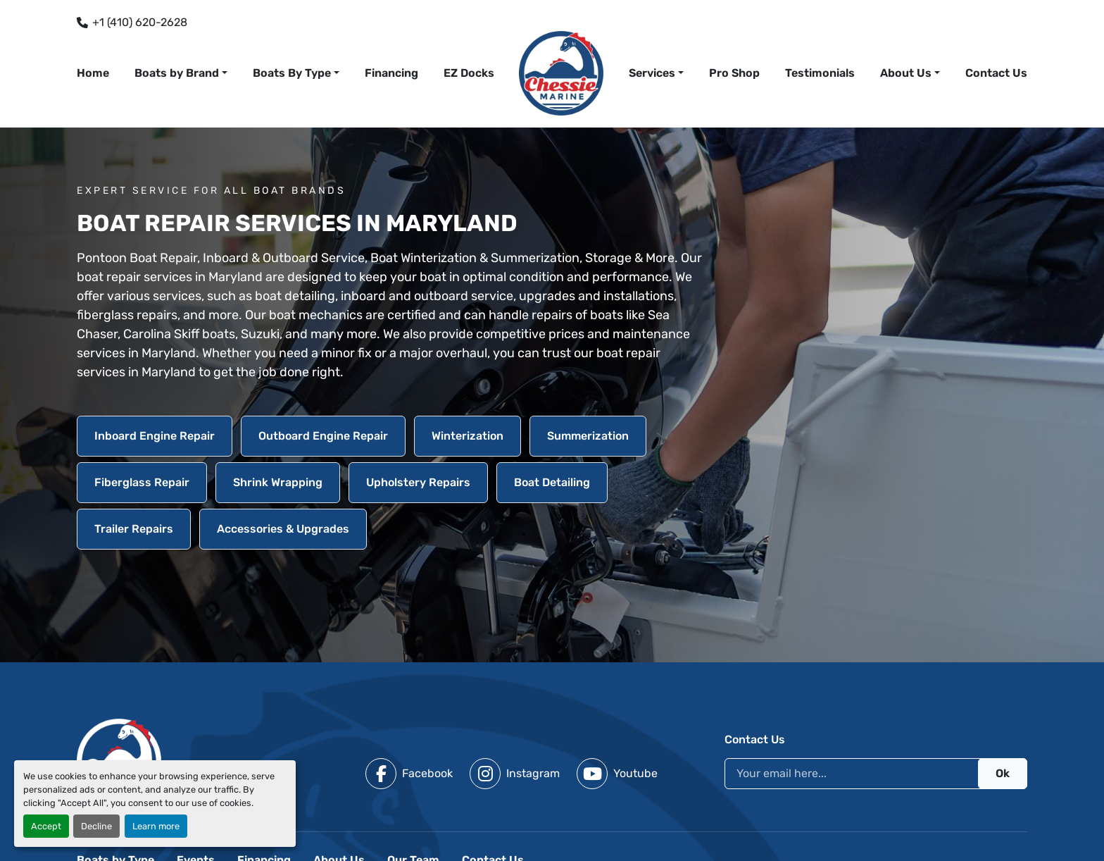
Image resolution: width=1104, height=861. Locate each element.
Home (93, 73)
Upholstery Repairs (418, 482)
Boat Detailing (552, 482)
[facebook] (409, 773)
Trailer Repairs (133, 528)
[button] (656, 73)
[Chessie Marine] (119, 760)
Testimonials (820, 73)
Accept (46, 826)
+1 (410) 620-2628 (139, 22)
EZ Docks (469, 73)
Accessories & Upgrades (283, 528)
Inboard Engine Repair (154, 435)
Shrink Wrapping (277, 482)
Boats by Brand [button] (176, 73)
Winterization (467, 435)
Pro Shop (734, 73)
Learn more (156, 826)
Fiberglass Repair (141, 482)
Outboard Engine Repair (323, 435)
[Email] (875, 773)
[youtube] (617, 773)
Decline (96, 826)
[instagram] (515, 773)
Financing (391, 73)
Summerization (588, 435)
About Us (906, 73)
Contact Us (996, 73)
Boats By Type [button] (292, 73)
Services (652, 73)
